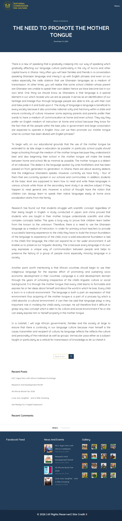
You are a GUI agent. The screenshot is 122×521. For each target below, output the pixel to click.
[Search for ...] (61, 356)
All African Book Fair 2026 (23, 391)
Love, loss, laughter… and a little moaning (30, 398)
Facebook (65, 428)
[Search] (71, 356)
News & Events (61, 21)
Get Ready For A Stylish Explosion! (27, 404)
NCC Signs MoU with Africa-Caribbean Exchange (34, 378)
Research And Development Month (27, 385)
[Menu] (116, 5)
